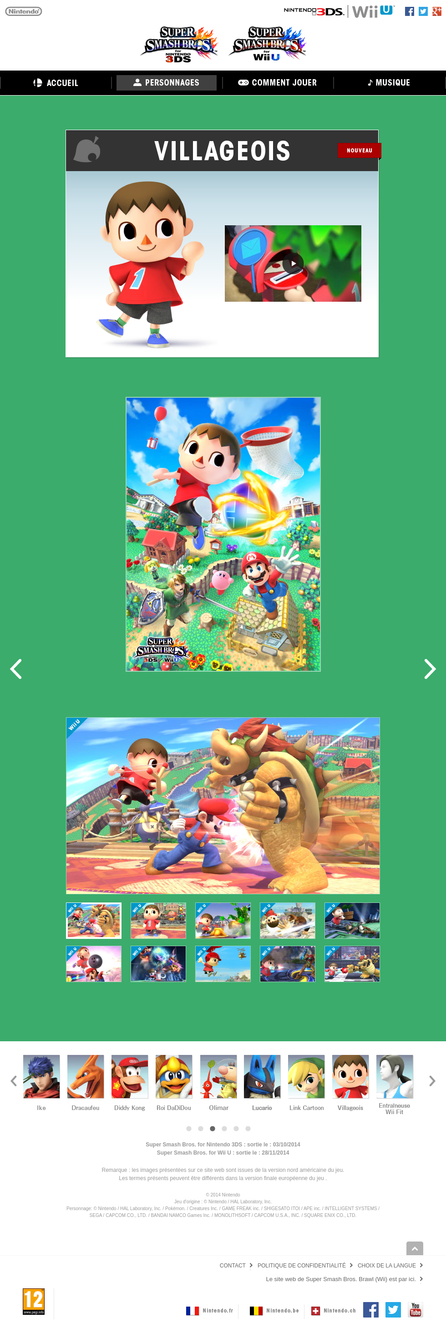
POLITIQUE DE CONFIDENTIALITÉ (302, 1265)
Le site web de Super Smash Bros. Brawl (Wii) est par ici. (341, 1279)
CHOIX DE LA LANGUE (387, 1265)
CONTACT (233, 1265)
